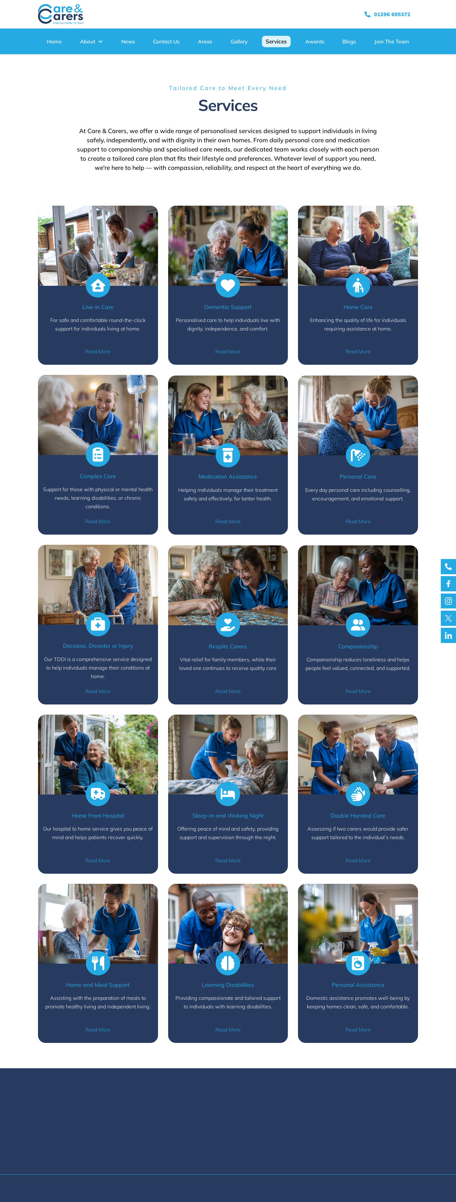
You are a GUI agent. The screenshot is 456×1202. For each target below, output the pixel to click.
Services (276, 41)
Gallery (239, 41)
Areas (205, 41)
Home (54, 41)
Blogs (349, 41)
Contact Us (166, 41)
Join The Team (391, 41)
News (128, 41)
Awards (314, 41)
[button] (91, 41)
